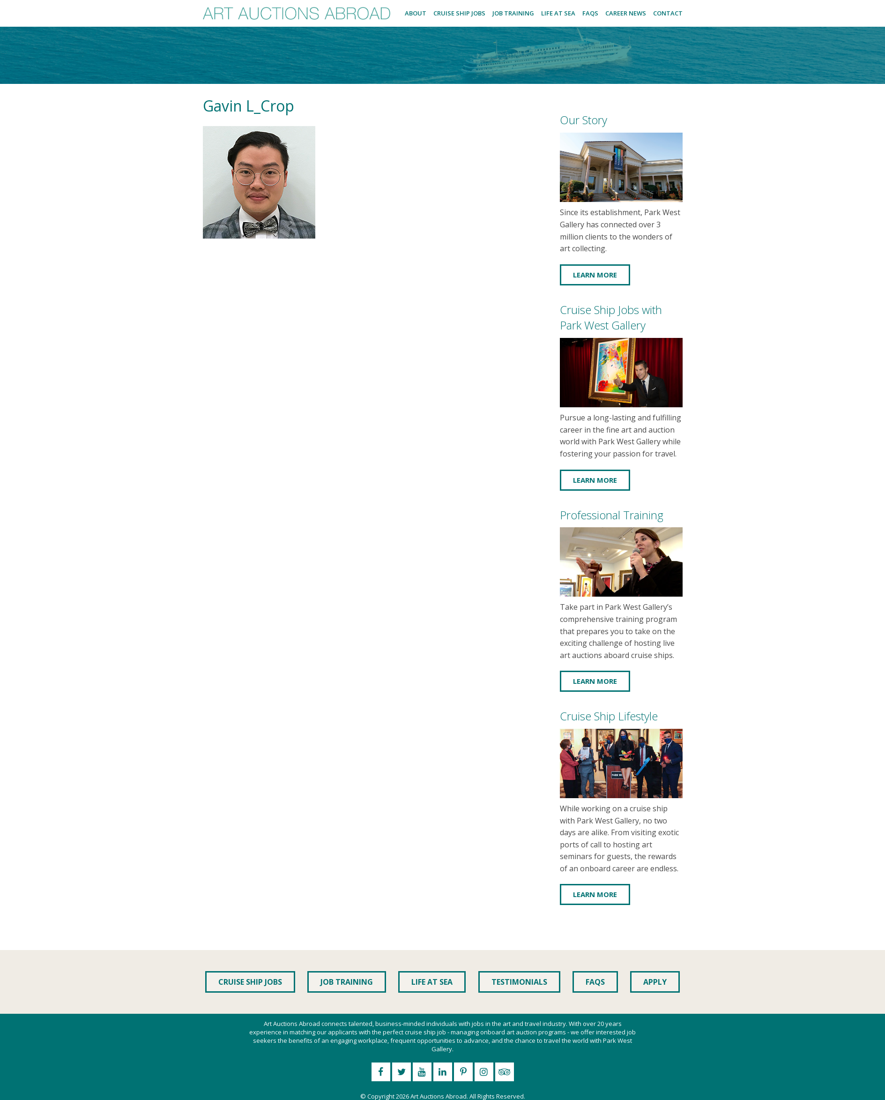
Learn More (595, 274)
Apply (655, 982)
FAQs (590, 13)
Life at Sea (558, 13)
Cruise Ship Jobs (459, 13)
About (415, 13)
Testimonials (519, 982)
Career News (625, 13)
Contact (668, 13)
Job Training (513, 13)
